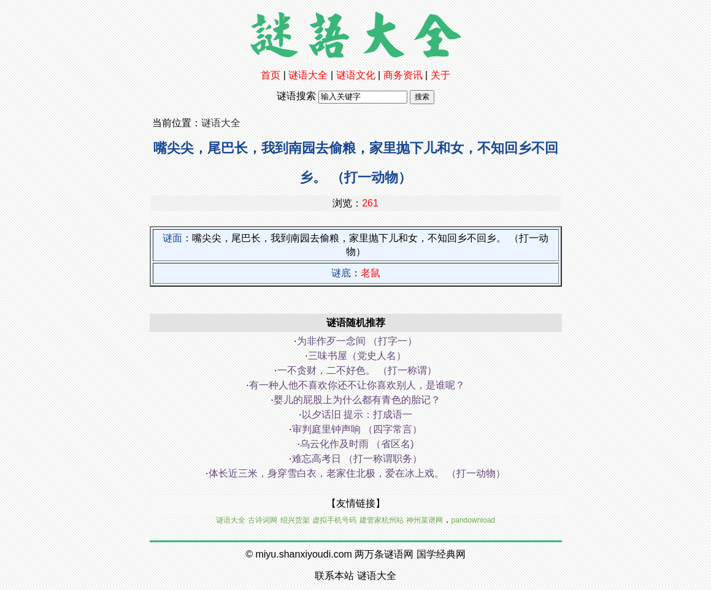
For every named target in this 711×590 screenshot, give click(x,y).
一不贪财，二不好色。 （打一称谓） (357, 370)
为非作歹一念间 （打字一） (357, 341)
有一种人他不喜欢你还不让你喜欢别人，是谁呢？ (357, 385)
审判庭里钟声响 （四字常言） (357, 429)
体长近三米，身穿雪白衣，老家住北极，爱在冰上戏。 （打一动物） (357, 473)
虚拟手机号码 (334, 520)
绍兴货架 (295, 520)
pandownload (473, 520)
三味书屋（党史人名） (357, 355)
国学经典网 (441, 554)
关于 (440, 75)
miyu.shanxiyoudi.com (303, 554)
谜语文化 (355, 75)
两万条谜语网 (384, 554)
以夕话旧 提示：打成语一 (357, 414)
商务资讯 (403, 75)
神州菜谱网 (424, 520)
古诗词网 (262, 520)
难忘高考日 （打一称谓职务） (357, 458)
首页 (270, 75)
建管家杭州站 (381, 520)
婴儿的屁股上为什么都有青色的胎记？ (357, 400)
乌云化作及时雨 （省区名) (357, 444)
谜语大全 (308, 75)
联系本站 (334, 575)
